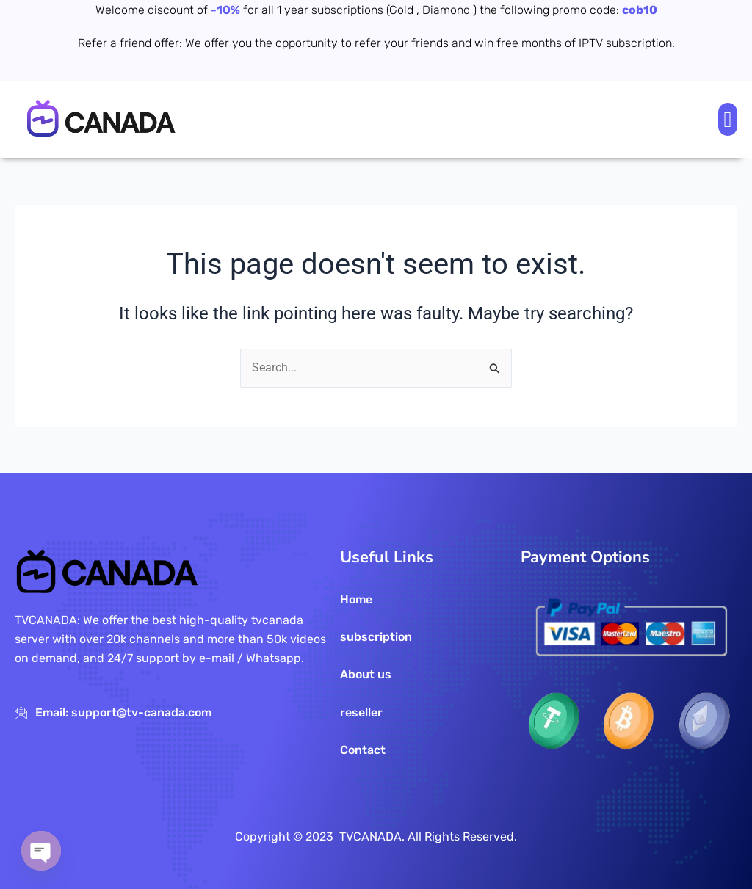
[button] (727, 119)
